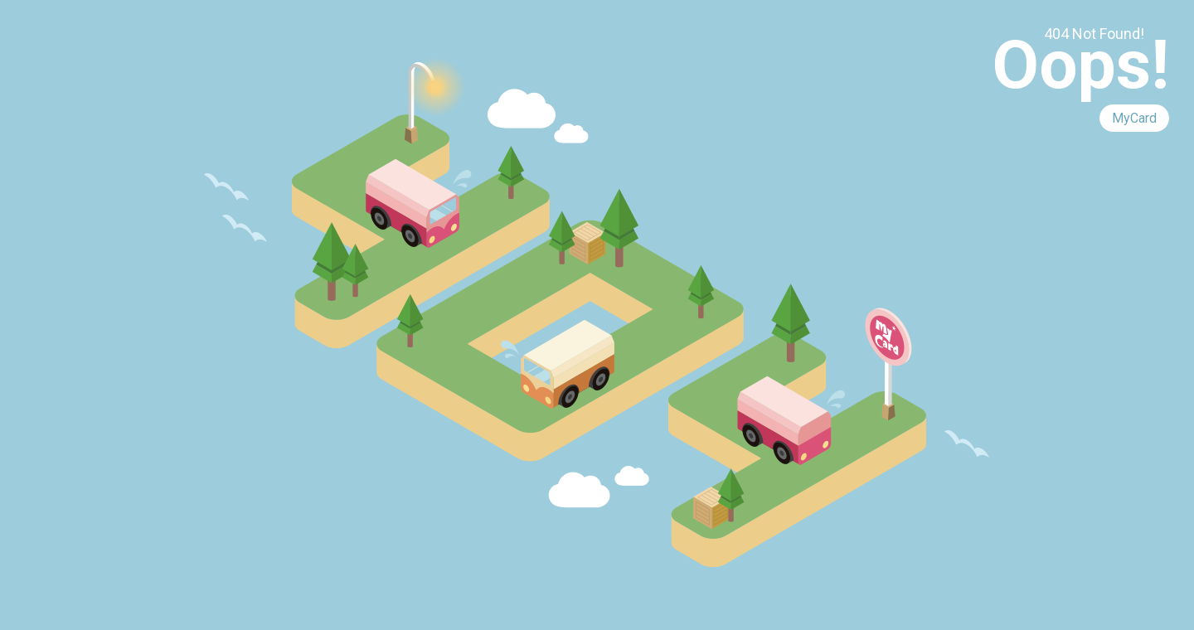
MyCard (1134, 118)
